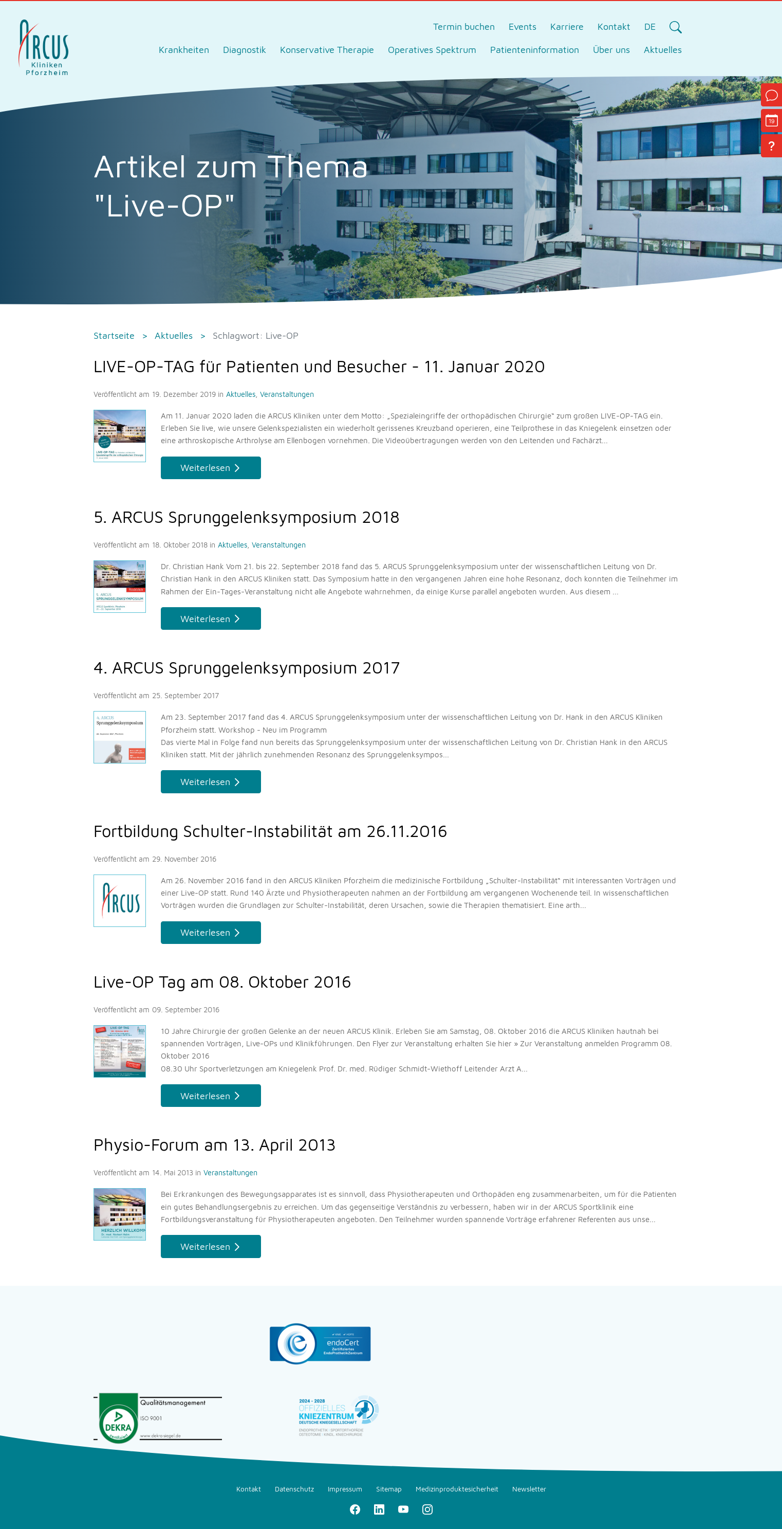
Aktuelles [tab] (663, 49)
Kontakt (614, 26)
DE (650, 26)
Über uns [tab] (611, 49)
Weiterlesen (205, 467)
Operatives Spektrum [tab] (432, 49)
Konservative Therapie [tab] (327, 49)
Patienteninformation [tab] (534, 49)
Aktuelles (242, 394)
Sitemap (389, 1489)
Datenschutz (294, 1489)
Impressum (345, 1489)
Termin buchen (464, 26)
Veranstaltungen (287, 394)
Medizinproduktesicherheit (457, 1489)
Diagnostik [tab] (244, 49)
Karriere (567, 26)
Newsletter (529, 1489)
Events (522, 26)
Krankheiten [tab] (184, 49)
